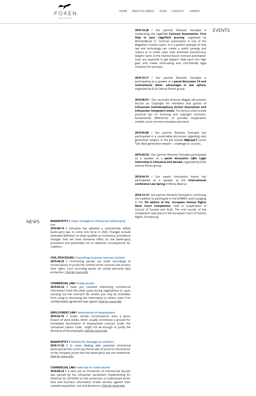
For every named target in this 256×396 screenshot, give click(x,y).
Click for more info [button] (76, 272)
